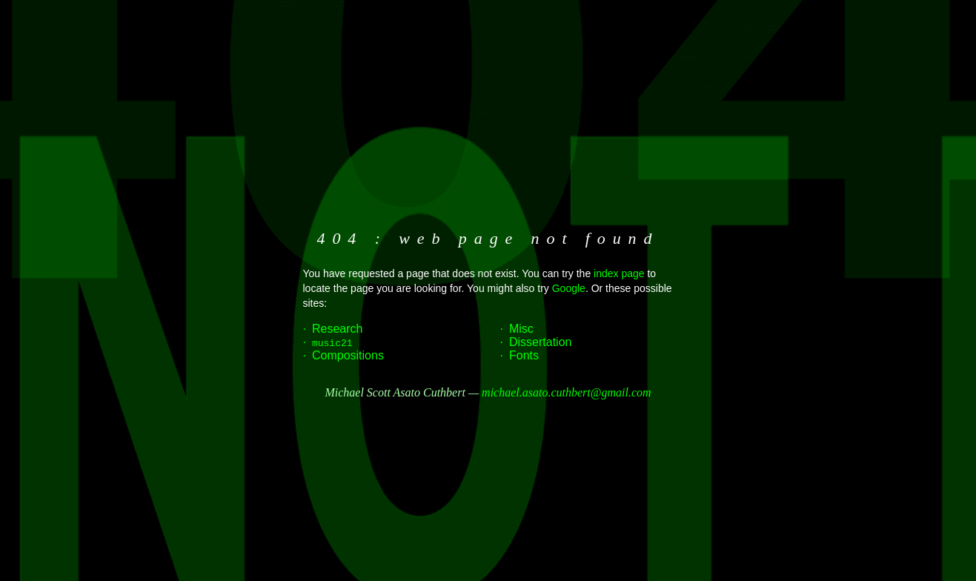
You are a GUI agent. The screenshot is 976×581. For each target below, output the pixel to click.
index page (619, 273)
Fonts (524, 355)
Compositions (348, 355)
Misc (521, 328)
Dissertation (540, 342)
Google (568, 288)
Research (337, 328)
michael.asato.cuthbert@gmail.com (566, 392)
